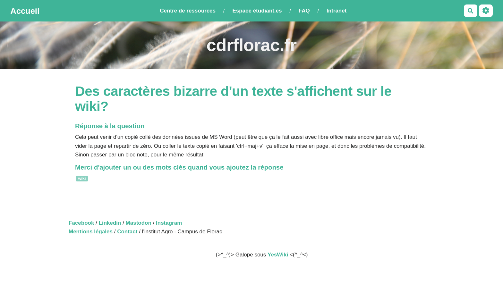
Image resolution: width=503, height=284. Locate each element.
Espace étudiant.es (257, 11)
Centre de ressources (188, 11)
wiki (82, 178)
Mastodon (138, 223)
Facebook (81, 223)
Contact (127, 232)
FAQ (304, 11)
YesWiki (278, 255)
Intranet (336, 11)
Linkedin (110, 223)
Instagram (169, 223)
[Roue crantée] (486, 10)
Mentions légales (91, 232)
